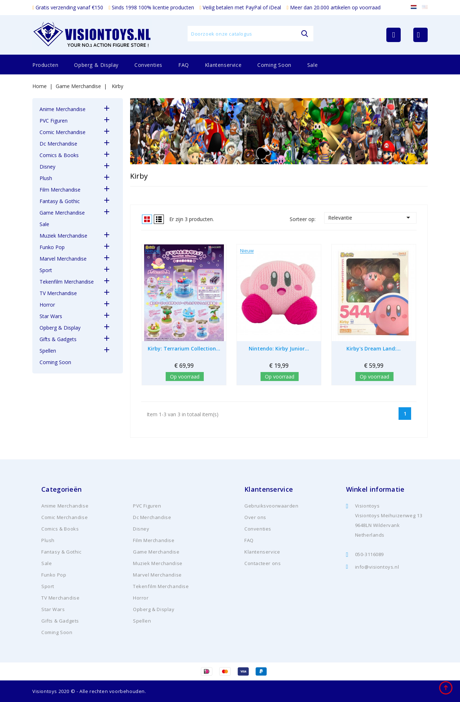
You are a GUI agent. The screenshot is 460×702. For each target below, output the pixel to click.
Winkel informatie (375, 489)
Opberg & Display (96, 64)
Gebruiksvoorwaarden (271, 506)
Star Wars (51, 316)
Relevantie (370, 217)
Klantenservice (223, 64)
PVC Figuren (54, 120)
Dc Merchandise (58, 143)
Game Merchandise (62, 212)
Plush (46, 178)
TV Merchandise (58, 293)
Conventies (148, 64)
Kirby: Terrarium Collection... (184, 348)
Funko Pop (52, 247)
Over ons (255, 517)
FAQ (183, 64)
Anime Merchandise (63, 109)
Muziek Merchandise (63, 235)
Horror (47, 304)
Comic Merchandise (63, 132)
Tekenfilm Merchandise (67, 281)
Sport (46, 270)
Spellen (48, 350)
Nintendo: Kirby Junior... (279, 348)
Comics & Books (59, 155)
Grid (147, 219)
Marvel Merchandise (63, 258)
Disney (47, 166)
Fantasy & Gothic (60, 201)
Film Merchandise (60, 189)
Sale (312, 64)
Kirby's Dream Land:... (373, 348)
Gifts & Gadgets (58, 339)
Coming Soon (274, 64)
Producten (45, 64)
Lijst (158, 219)
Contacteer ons (262, 563)
